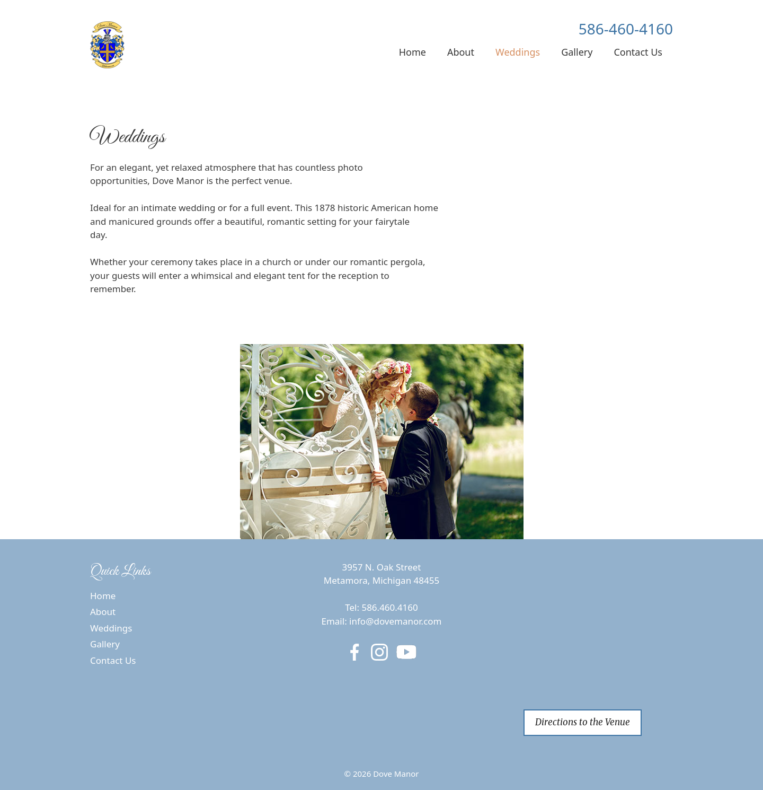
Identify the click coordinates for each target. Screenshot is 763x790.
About (460, 52)
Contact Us (638, 52)
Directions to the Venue (582, 722)
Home (412, 52)
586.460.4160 (389, 607)
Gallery (576, 52)
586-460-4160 (626, 29)
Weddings (517, 52)
